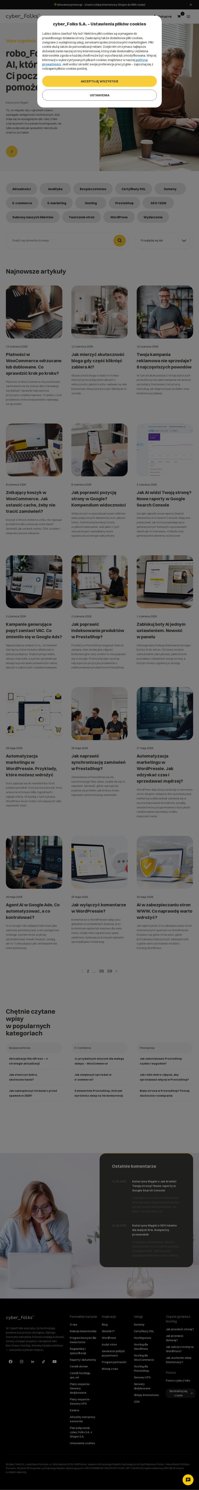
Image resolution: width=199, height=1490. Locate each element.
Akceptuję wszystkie (99, 81)
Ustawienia (99, 95)
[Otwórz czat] (188, 1479)
